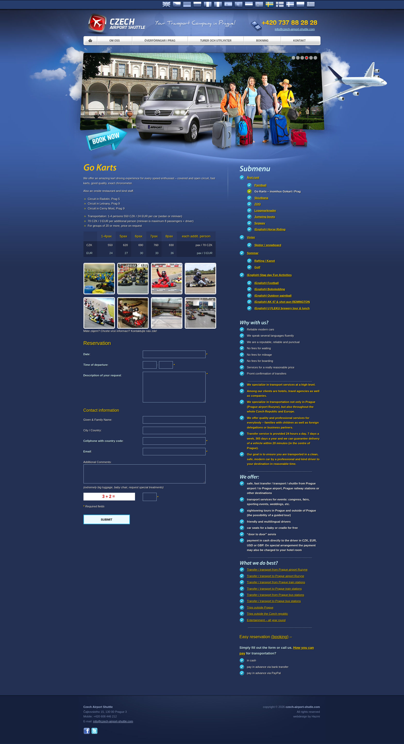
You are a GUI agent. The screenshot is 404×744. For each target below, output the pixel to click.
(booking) (280, 637)
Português (238, 4)
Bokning (262, 40)
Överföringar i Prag (160, 40)
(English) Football (267, 283)
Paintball (261, 185)
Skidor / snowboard (268, 245)
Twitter (94, 731)
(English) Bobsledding (270, 289)
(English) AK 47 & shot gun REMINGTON (282, 301)
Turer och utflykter (216, 40)
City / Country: (92, 430)
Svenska (269, 4)
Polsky (300, 4)
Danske (290, 4)
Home (90, 40)
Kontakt (299, 40)
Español (228, 4)
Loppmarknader (265, 210)
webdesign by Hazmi (306, 716)
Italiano (218, 4)
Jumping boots (265, 216)
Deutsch (187, 4)
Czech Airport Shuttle (116, 23)
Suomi (280, 4)
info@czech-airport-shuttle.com (295, 29)
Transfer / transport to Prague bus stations (274, 601)
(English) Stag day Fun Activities (269, 275)
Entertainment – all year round (266, 620)
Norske (259, 4)
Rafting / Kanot (265, 260)
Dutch (249, 4)
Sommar (253, 253)
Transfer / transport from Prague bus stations (275, 594)
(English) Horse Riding (270, 229)
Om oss (115, 40)
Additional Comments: (97, 462)
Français (208, 4)
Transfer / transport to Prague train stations (274, 588)
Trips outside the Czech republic (267, 613)
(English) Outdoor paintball (273, 295)
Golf (257, 267)
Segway (260, 223)
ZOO (258, 204)
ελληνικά (311, 4)
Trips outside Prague (260, 607)
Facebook (86, 731)
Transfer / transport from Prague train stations (276, 582)
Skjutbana (261, 197)
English (166, 4)
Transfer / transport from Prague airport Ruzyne (277, 569)
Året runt (253, 177)
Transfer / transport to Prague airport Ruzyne (275, 576)
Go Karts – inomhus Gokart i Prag (278, 191)
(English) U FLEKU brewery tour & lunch (282, 308)
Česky (177, 4)
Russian (197, 4)
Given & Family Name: (97, 419)
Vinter (251, 237)
